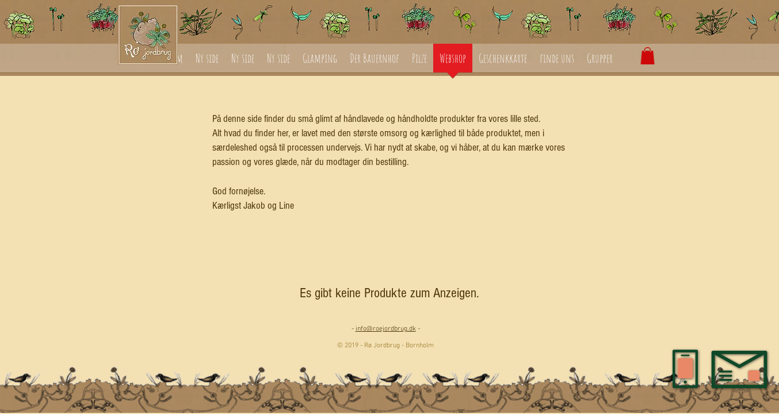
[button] (647, 55)
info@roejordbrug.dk (386, 329)
